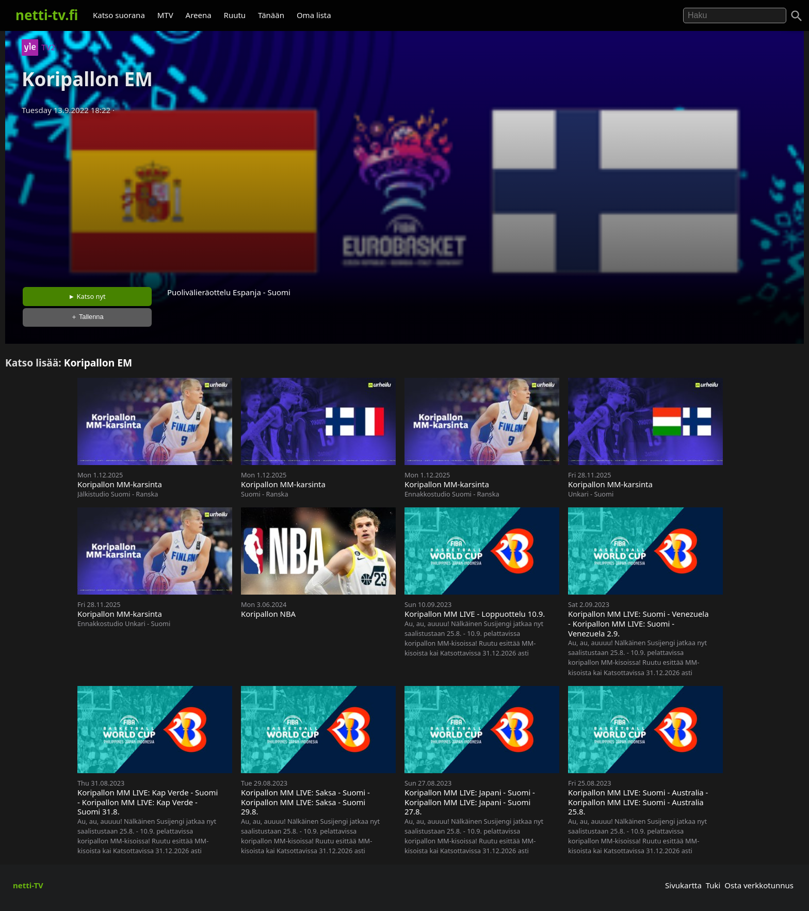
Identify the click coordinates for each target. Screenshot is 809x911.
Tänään (271, 15)
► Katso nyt (87, 296)
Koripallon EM (98, 363)
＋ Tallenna (87, 317)
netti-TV (28, 885)
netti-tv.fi (46, 15)
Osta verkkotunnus (759, 885)
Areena (199, 15)
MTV (165, 15)
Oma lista (314, 15)
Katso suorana (119, 15)
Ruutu (235, 15)
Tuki (713, 885)
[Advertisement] (404, 197)
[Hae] (734, 15)
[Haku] (796, 16)
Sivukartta (683, 885)
